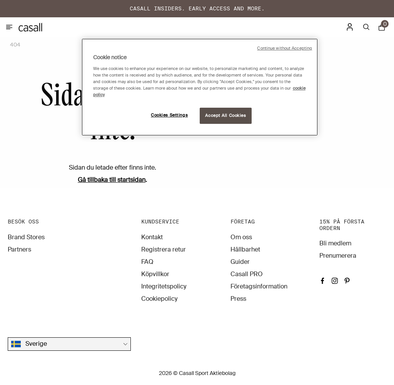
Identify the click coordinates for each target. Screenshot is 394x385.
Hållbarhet (245, 249)
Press (238, 299)
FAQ (147, 262)
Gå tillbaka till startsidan (111, 180)
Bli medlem (335, 243)
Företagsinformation (258, 286)
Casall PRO (246, 274)
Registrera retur (163, 249)
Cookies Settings (169, 115)
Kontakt (152, 237)
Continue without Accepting (284, 48)
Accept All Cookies (225, 115)
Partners (19, 249)
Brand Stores (26, 237)
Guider (240, 262)
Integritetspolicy (163, 286)
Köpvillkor (155, 274)
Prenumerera (337, 256)
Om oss (241, 237)
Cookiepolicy (159, 299)
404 (15, 44)
